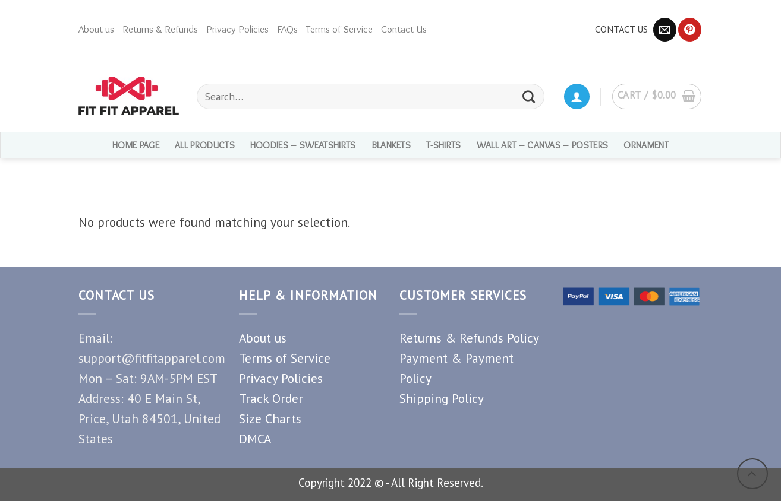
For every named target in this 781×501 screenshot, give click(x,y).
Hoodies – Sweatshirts (303, 145)
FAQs (287, 29)
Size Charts (270, 418)
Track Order (271, 398)
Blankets (391, 145)
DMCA (255, 438)
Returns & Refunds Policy (469, 337)
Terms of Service (339, 29)
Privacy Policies (237, 29)
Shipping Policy (441, 398)
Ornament (646, 145)
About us (96, 29)
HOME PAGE (135, 145)
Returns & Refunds (160, 29)
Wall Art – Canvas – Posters (543, 145)
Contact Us (404, 29)
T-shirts (443, 145)
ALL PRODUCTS (205, 145)
